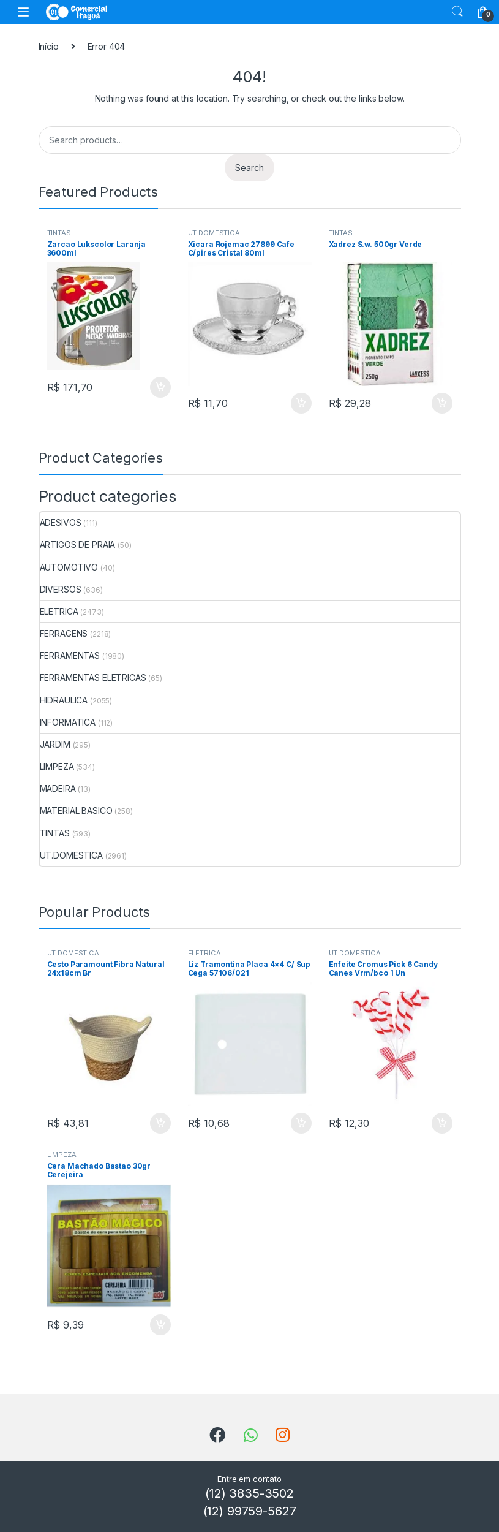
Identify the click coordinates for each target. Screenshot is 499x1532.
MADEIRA (58, 788)
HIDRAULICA (64, 700)
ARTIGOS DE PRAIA (78, 544)
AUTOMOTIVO (69, 567)
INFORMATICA (68, 722)
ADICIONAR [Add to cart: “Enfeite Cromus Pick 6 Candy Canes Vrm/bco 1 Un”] (442, 1123)
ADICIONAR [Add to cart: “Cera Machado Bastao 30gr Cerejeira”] (160, 1324)
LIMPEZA (57, 766)
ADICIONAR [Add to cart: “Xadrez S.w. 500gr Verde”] (442, 403)
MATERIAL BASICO (76, 810)
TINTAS (59, 233)
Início (49, 46)
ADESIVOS (60, 522)
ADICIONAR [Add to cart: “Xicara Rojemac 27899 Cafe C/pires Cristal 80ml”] (301, 403)
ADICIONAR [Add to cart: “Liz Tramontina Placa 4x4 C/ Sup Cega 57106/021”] (301, 1123)
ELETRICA (59, 611)
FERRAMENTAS (70, 655)
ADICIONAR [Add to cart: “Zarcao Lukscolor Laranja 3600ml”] (160, 387)
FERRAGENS (64, 633)
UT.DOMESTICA (214, 233)
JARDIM (55, 744)
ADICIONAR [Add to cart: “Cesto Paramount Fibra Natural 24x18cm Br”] (160, 1123)
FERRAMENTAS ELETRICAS (93, 677)
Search (457, 11)
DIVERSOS (60, 589)
